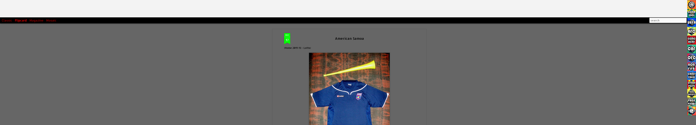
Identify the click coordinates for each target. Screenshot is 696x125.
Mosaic (51, 20)
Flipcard (21, 20)
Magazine (36, 20)
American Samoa (349, 38)
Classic (7, 20)
